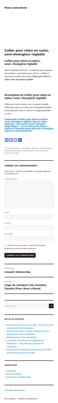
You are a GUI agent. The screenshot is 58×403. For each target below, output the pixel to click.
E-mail (8, 223)
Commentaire (11, 179)
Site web (8, 234)
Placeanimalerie (14, 148)
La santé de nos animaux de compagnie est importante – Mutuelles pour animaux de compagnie (26, 343)
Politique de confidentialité (19, 377)
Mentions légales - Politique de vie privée (14, 390)
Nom (7, 212)
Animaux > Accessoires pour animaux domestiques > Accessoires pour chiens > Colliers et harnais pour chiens (28, 150)
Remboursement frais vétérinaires (22, 337)
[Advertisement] (29, 32)
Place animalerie (15, 7)
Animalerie (11, 371)
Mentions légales (14, 374)
